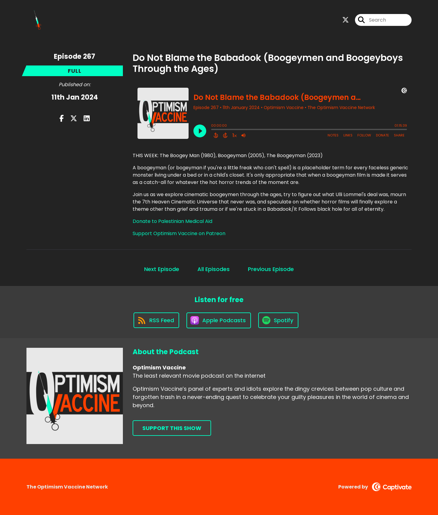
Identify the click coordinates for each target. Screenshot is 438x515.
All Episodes (213, 269)
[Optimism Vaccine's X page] (345, 20)
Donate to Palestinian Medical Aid (172, 221)
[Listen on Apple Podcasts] (218, 320)
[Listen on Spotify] (278, 320)
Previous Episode (271, 269)
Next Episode (161, 269)
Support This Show (171, 428)
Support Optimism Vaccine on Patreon (179, 233)
